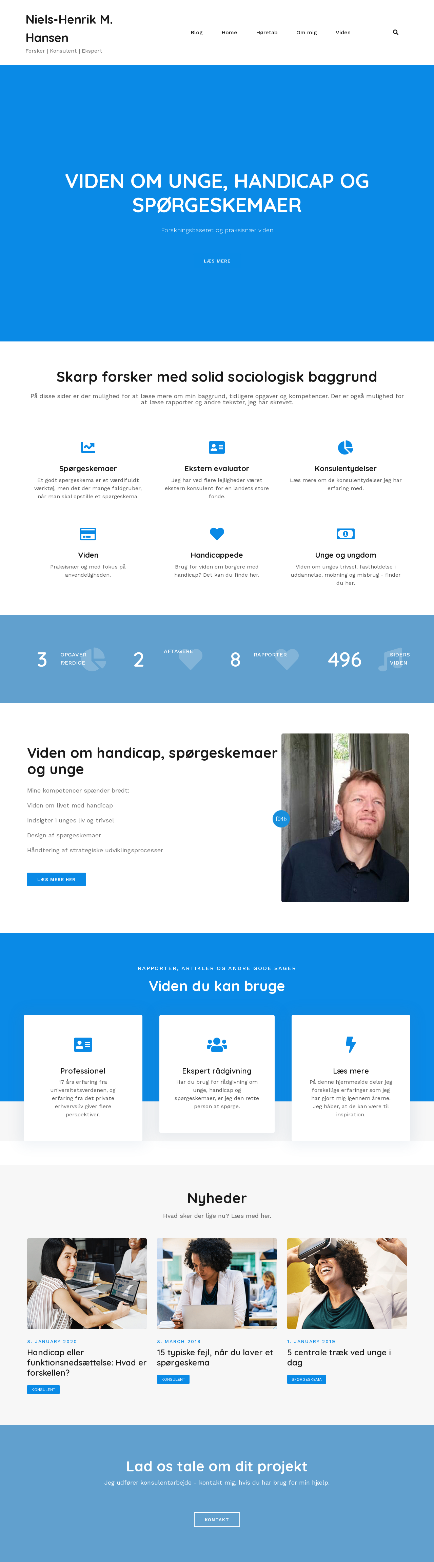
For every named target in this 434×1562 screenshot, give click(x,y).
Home (229, 32)
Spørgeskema (307, 1379)
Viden (343, 32)
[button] (217, 269)
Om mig (306, 32)
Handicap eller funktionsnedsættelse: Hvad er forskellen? (87, 1362)
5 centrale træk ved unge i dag (339, 1357)
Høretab (267, 32)
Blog (197, 32)
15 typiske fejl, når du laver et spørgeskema (215, 1357)
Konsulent (43, 1389)
